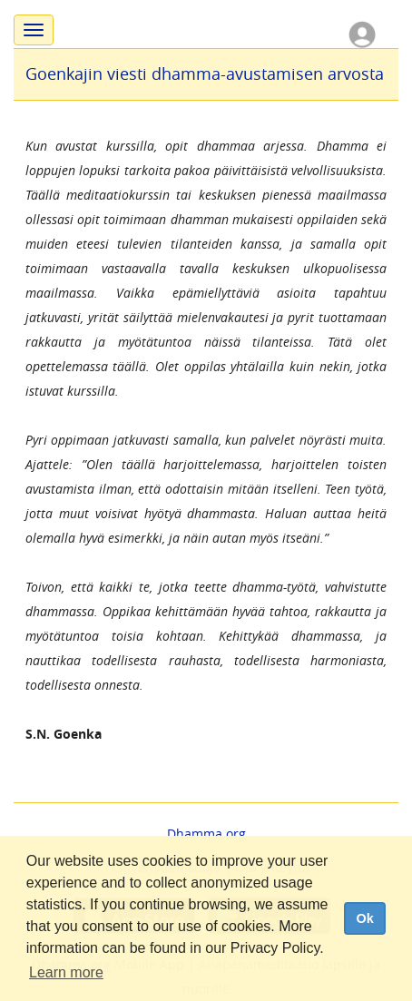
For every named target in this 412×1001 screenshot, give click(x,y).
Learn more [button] (66, 972)
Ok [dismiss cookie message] (364, 918)
